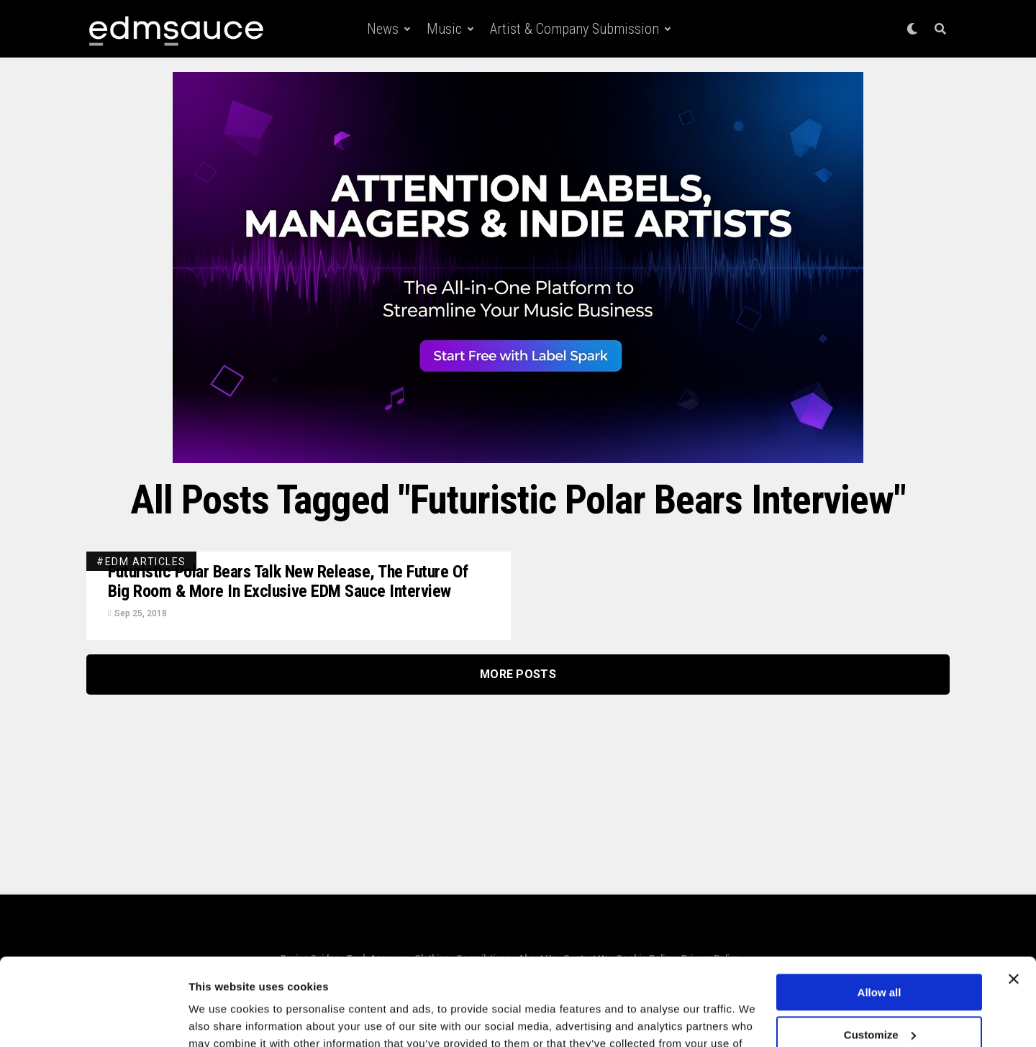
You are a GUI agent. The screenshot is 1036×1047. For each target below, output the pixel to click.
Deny (879, 995)
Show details (221, 1018)
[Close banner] (1014, 897)
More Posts (518, 674)
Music (444, 28)
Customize (880, 952)
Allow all (879, 911)
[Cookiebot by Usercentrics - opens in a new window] (93, 1019)
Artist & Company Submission (574, 28)
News (383, 28)
